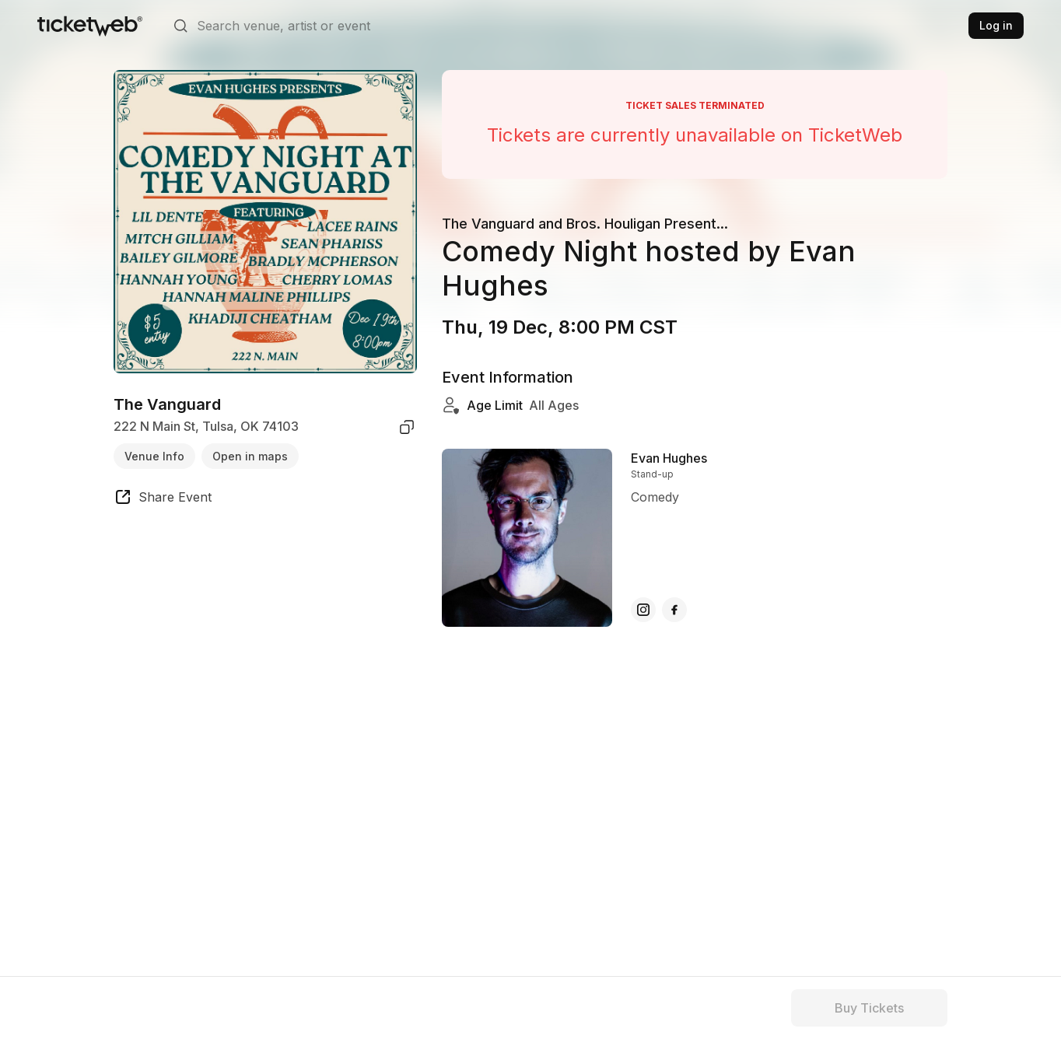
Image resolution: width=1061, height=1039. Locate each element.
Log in (996, 25)
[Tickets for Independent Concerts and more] (89, 25)
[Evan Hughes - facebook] (674, 609)
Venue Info (154, 456)
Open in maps (250, 456)
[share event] (163, 499)
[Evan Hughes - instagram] (643, 609)
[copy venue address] (407, 427)
